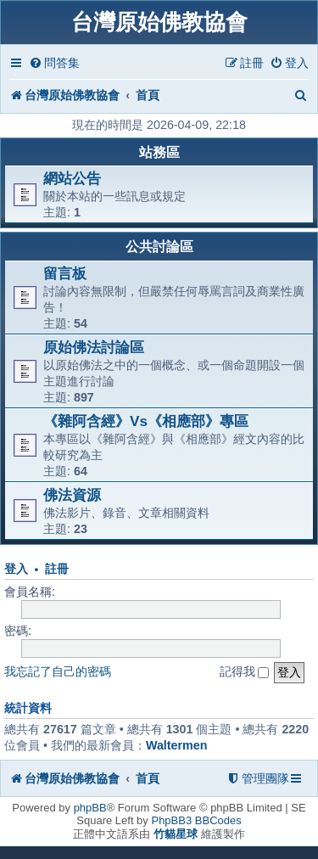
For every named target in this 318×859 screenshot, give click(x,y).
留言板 (64, 273)
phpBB (90, 807)
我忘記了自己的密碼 (57, 671)
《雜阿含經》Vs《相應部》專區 (145, 421)
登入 (16, 569)
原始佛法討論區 (93, 347)
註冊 (57, 569)
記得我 (245, 671)
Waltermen (177, 745)
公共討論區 (159, 246)
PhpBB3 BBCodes (196, 820)
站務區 (159, 152)
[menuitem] (54, 63)
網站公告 (72, 178)
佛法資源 (72, 494)
